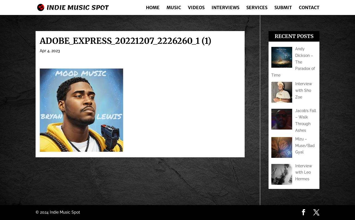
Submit (283, 8)
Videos (196, 8)
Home (153, 8)
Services (256, 8)
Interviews (225, 8)
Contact (309, 8)
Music (174, 8)
